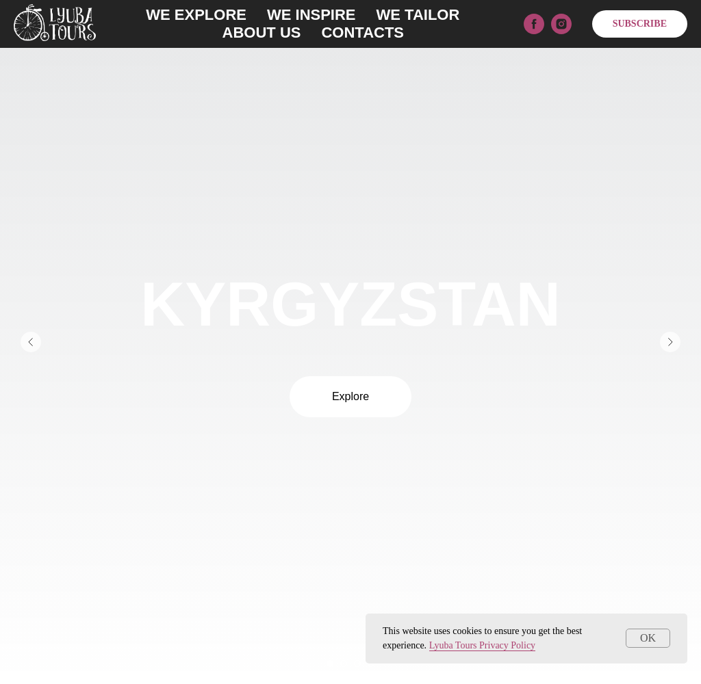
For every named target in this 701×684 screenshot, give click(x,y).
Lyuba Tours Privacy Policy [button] (482, 645)
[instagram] (561, 24)
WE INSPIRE (311, 14)
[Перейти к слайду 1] (330, 663)
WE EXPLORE (196, 14)
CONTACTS (362, 32)
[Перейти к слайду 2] (343, 663)
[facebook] (534, 24)
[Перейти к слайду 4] (371, 663)
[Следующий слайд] (670, 342)
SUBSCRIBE (640, 23)
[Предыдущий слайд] (31, 342)
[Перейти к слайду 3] (357, 663)
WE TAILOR (418, 14)
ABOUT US (261, 32)
